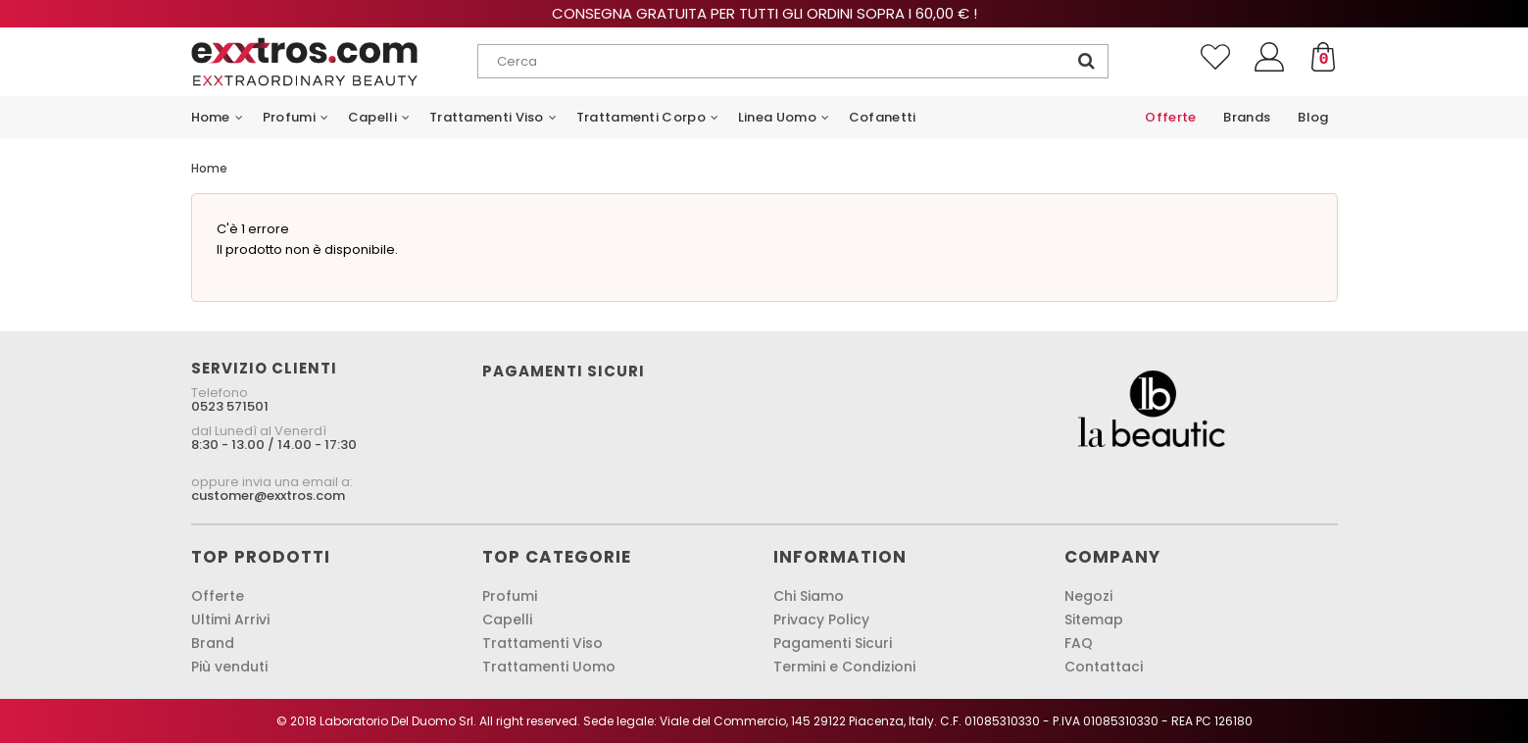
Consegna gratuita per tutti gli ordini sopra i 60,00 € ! (764, 13)
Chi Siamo (808, 596)
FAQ (1078, 643)
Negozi (1088, 596)
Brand (212, 643)
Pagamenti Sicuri (832, 643)
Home (209, 168)
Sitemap (1093, 619)
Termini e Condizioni (844, 666)
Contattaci (1103, 666)
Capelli (507, 619)
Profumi (509, 596)
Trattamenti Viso (542, 643)
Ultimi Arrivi (230, 619)
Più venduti (229, 666)
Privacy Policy (821, 619)
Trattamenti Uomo (549, 666)
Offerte (217, 596)
